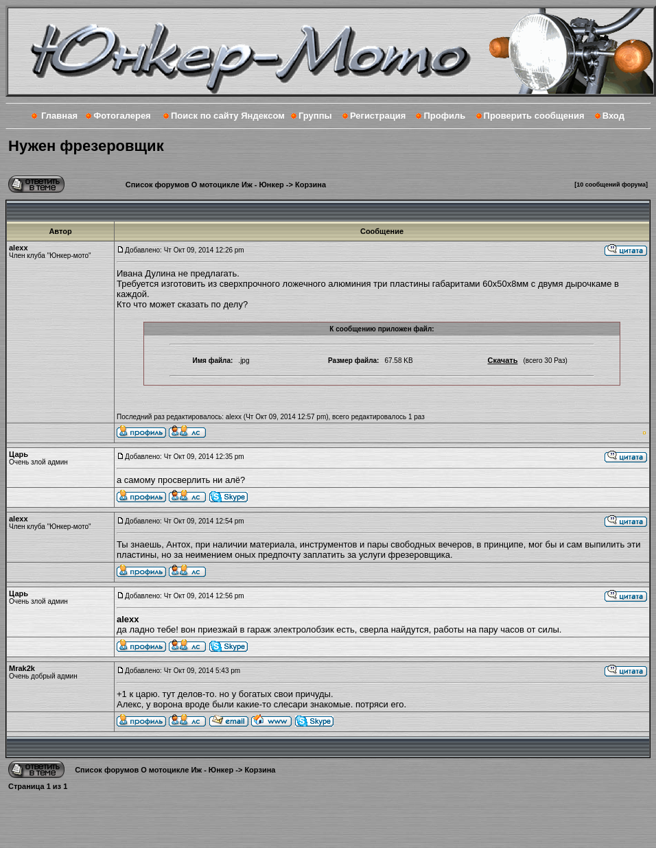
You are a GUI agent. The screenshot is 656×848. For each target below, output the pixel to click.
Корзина (310, 184)
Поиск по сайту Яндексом (228, 115)
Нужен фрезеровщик (86, 145)
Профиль (444, 115)
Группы (315, 115)
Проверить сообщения (534, 115)
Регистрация (378, 115)
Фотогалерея (122, 115)
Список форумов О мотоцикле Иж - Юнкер (205, 184)
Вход (613, 115)
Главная (59, 115)
